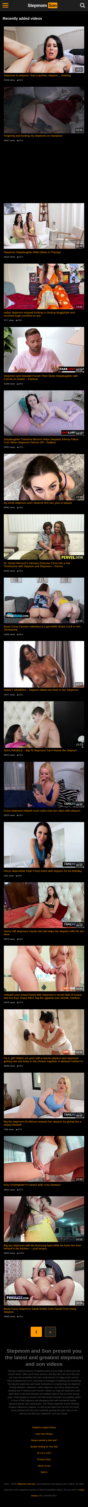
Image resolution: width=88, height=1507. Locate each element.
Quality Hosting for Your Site (44, 1446)
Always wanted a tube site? (44, 1440)
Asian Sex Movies (44, 1434)
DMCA (44, 1472)
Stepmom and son (26, 1484)
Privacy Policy (44, 1459)
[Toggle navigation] (5, 5)
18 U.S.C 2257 (44, 1453)
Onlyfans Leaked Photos (44, 1427)
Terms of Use (44, 1466)
